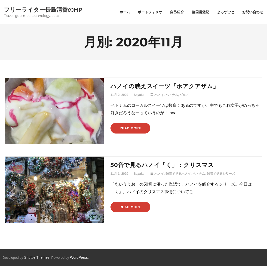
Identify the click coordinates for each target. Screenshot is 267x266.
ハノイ (159, 95)
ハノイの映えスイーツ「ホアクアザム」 (164, 86)
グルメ (184, 95)
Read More (130, 128)
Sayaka (139, 95)
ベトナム (172, 95)
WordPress (79, 257)
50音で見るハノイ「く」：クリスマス (162, 165)
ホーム (125, 12)
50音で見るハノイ (178, 174)
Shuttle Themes (36, 257)
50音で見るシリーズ (220, 174)
